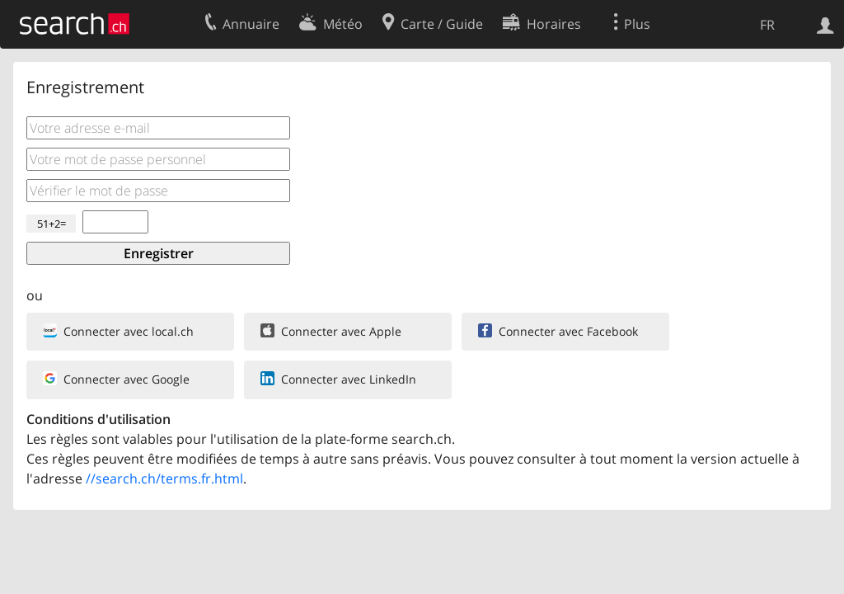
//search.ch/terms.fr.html (164, 478)
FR (767, 25)
